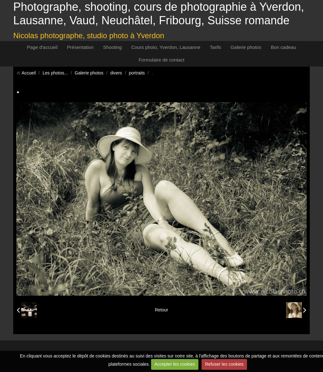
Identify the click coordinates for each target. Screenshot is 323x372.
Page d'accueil (42, 47)
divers (116, 72)
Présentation (80, 47)
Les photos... (55, 72)
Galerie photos (246, 47)
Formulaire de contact (161, 59)
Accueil (28, 72)
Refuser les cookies (224, 364)
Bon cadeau (283, 47)
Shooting (112, 47)
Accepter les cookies (175, 364)
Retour (161, 309)
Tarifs (215, 47)
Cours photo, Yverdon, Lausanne (165, 47)
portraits (137, 72)
